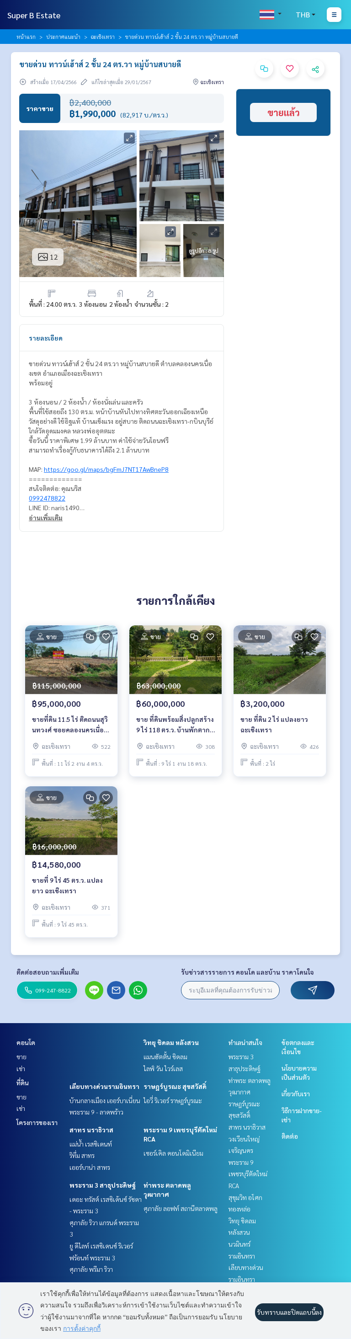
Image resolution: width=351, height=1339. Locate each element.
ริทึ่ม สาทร (82, 1155)
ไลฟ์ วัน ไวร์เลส (163, 1068)
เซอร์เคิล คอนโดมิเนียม (173, 1153)
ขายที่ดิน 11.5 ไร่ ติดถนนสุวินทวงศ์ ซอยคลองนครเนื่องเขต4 (70, 725)
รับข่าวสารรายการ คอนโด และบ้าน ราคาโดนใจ (247, 972)
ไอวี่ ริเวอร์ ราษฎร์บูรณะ (173, 1100)
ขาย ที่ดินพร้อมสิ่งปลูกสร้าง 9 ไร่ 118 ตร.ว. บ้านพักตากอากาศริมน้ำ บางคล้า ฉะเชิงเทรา (175, 725)
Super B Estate (33, 15)
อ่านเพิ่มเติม (46, 517)
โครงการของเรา (37, 1122)
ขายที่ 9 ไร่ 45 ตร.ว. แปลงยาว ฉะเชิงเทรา (67, 885)
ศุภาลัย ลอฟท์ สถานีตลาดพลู (181, 1208)
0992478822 (47, 498)
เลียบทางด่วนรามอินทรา (104, 1086)
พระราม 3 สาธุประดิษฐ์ (102, 1185)
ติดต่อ (290, 1136)
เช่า (20, 1068)
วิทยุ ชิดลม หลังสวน (171, 1042)
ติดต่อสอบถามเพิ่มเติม (47, 972)
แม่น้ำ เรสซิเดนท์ (90, 1144)
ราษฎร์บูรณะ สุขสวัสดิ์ (175, 1086)
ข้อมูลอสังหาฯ (49, 268)
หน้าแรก (26, 36)
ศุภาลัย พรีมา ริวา (91, 1269)
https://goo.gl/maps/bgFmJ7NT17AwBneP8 (106, 469)
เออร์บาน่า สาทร (89, 1167)
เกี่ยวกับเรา (296, 1093)
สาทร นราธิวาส (91, 1130)
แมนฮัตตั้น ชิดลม (165, 1056)
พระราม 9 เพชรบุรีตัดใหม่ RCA (248, 1174)
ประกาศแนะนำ (63, 36)
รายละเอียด (46, 338)
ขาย (21, 1056)
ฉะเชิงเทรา (103, 36)
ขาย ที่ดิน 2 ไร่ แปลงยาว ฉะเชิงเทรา (274, 724)
